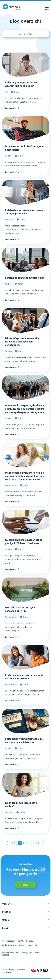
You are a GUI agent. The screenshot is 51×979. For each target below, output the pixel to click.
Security (20, 941)
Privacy (29, 941)
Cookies (23, 945)
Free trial (25, 884)
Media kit (33, 945)
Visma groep (26, 952)
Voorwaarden (8, 941)
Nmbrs (12, 970)
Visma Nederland (10, 952)
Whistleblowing (9, 945)
